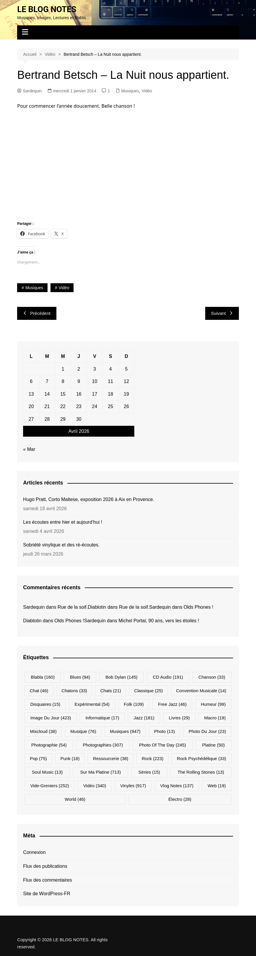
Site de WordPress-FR (46, 893)
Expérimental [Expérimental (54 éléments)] (92, 704)
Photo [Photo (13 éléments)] (164, 731)
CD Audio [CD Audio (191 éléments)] (168, 677)
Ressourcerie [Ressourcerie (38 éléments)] (110, 758)
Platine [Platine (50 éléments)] (213, 744)
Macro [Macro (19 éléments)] (215, 717)
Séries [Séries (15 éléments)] (149, 772)
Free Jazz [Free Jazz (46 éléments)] (172, 704)
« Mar (29, 449)
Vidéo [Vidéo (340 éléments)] (94, 785)
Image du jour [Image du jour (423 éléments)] (50, 717)
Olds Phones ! (198, 606)
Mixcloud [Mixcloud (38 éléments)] (43, 731)
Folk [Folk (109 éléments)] (134, 704)
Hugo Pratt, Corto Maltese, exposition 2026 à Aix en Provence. (88, 499)
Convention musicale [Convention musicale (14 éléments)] (201, 690)
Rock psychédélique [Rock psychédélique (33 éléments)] (201, 758)
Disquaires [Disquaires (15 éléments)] (45, 704)
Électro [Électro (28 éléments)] (179, 799)
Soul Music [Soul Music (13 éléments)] (47, 772)
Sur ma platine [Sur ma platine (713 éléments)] (100, 772)
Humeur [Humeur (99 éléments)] (213, 704)
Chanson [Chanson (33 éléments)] (211, 677)
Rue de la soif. (73, 606)
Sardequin (29, 90)
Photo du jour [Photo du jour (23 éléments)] (207, 731)
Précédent (36, 313)
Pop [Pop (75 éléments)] (38, 758)
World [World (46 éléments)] (75, 799)
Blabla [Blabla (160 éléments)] (43, 677)
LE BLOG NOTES (47, 9)
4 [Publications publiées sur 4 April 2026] (110, 368)
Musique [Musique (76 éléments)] (83, 731)
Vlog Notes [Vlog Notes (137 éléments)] (177, 785)
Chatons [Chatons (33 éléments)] (74, 690)
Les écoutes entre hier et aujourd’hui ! (62, 522)
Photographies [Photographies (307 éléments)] (103, 744)
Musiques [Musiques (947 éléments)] (125, 731)
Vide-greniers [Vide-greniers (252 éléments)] (49, 785)
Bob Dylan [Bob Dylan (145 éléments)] (121, 677)
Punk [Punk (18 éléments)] (69, 758)
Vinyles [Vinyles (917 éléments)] (133, 785)
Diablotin (97, 606)
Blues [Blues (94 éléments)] (80, 677)
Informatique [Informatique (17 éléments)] (102, 717)
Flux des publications (45, 866)
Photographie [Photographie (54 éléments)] (49, 744)
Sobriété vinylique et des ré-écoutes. (61, 544)
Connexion (34, 852)
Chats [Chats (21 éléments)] (110, 690)
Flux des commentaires (47, 879)
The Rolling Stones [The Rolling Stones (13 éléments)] (200, 772)
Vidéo (146, 90)
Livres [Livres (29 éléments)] (179, 717)
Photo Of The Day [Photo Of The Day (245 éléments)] (162, 744)
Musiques (130, 90)
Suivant (222, 313)
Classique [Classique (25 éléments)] (148, 690)
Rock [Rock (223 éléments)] (152, 758)
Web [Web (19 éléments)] (217, 785)
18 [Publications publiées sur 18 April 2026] (110, 394)
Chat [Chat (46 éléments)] (39, 690)
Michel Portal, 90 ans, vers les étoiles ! (158, 620)
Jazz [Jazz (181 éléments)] (144, 717)
